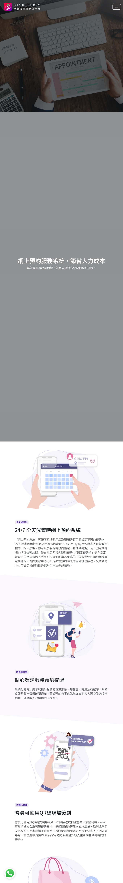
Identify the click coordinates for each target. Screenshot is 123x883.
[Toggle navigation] (117, 7)
